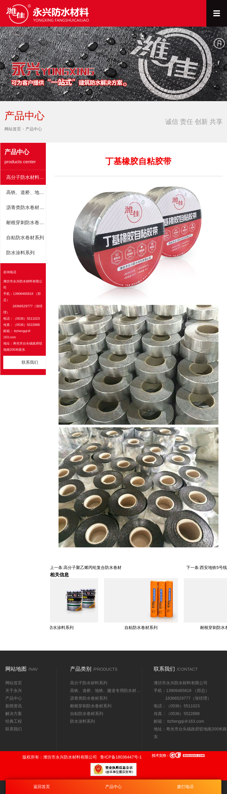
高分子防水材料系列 (26, 177)
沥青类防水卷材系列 (26, 207)
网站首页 (12, 129)
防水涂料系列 (20, 252)
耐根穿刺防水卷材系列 (26, 222)
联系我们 (30, 362)
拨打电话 (185, 786)
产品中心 (33, 129)
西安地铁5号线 (213, 567)
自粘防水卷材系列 (25, 237)
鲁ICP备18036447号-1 (121, 757)
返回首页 (41, 786)
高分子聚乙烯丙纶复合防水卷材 (92, 567)
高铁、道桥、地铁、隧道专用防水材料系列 (26, 192)
